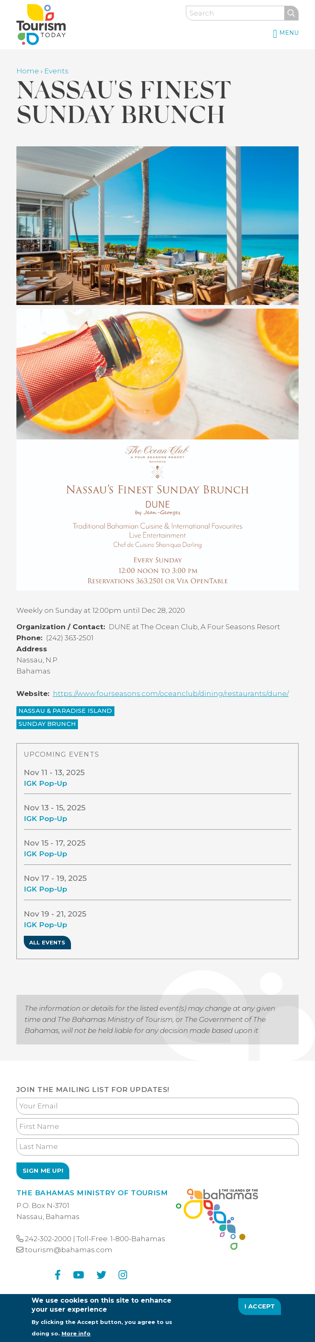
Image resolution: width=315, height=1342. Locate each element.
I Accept (259, 1308)
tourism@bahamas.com (68, 1250)
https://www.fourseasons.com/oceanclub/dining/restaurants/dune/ (171, 693)
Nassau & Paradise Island (65, 710)
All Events (47, 942)
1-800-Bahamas (137, 1239)
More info (76, 1335)
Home (27, 71)
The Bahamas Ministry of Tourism (92, 1193)
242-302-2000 (48, 1239)
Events (56, 71)
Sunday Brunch (47, 724)
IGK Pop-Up (45, 791)
